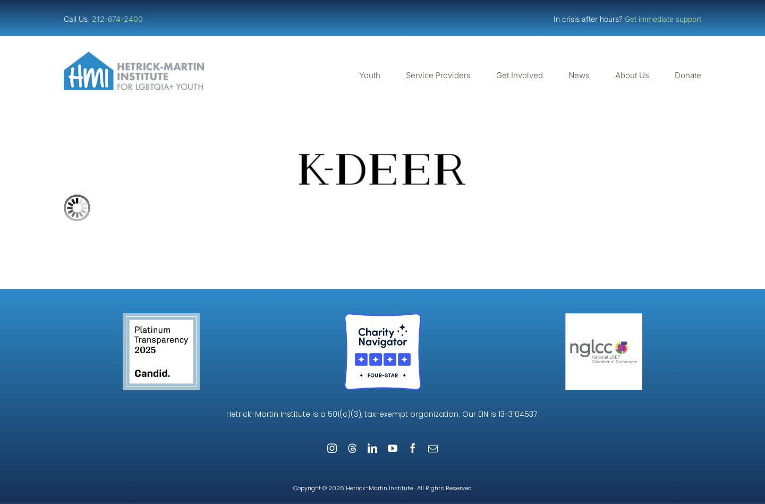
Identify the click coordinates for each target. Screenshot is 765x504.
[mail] (433, 448)
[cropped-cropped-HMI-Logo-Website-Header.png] (134, 55)
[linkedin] (372, 448)
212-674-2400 (118, 18)
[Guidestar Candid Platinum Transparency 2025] (161, 317)
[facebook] (413, 448)
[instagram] (332, 448)
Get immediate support (663, 18)
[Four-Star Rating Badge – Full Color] (382, 317)
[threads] (352, 448)
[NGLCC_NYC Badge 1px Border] (603, 317)
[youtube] (392, 448)
